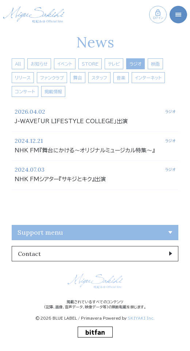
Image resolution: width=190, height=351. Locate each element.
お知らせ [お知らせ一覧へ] (39, 64)
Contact (29, 253)
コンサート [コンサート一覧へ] (25, 91)
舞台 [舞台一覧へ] (77, 77)
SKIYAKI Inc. (141, 318)
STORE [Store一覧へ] (90, 64)
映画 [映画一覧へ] (155, 64)
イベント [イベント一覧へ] (64, 64)
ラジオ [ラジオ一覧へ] (135, 64)
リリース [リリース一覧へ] (23, 77)
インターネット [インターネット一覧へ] (148, 77)
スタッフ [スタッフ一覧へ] (99, 77)
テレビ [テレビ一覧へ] (114, 64)
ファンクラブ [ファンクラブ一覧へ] (52, 77)
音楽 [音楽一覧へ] (121, 77)
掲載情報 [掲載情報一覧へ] (53, 91)
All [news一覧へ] (18, 64)
